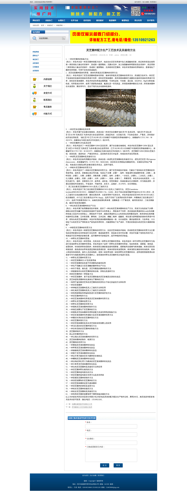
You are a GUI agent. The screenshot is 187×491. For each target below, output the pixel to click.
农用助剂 (36, 71)
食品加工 (36, 59)
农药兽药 (36, 63)
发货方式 (48, 93)
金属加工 (61, 20)
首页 (42, 25)
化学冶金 (74, 20)
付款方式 (48, 114)
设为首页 (138, 2)
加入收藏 (145, 2)
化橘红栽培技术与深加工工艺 (82, 404)
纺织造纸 (87, 20)
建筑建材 (99, 20)
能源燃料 (112, 20)
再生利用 (138, 20)
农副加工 (49, 20)
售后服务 (48, 107)
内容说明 (48, 79)
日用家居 (36, 67)
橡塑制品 (125, 20)
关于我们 (48, 86)
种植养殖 (59, 25)
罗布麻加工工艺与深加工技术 (82, 407)
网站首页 (36, 20)
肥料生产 (36, 56)
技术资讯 (150, 20)
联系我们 (153, 2)
